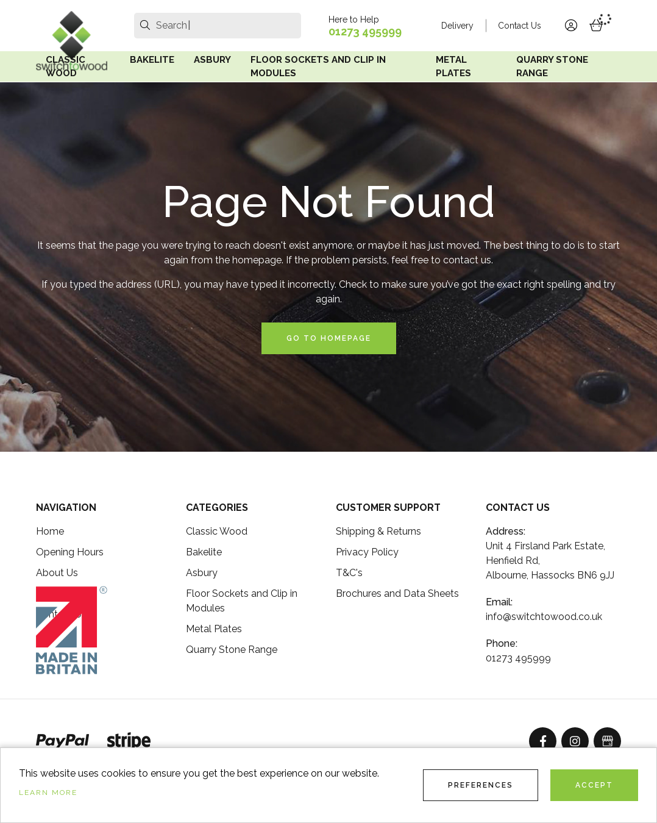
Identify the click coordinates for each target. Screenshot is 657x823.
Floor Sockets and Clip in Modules (318, 66)
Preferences (480, 785)
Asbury (212, 59)
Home (50, 531)
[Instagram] (575, 741)
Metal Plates (453, 66)
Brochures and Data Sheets (397, 593)
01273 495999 (365, 32)
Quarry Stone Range (552, 66)
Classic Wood (65, 66)
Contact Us (519, 25)
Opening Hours (70, 552)
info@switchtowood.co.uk (544, 616)
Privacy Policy (367, 552)
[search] (145, 25)
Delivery (457, 25)
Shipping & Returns (378, 531)
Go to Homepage (328, 338)
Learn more (48, 792)
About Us (57, 573)
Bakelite (152, 59)
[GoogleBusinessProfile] (607, 741)
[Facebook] (542, 741)
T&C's (349, 573)
